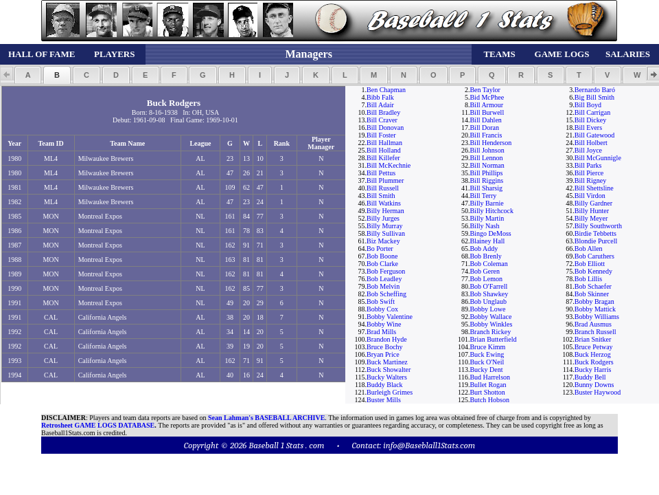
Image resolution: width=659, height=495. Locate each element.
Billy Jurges (383, 218)
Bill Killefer (383, 158)
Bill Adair (380, 105)
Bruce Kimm (487, 347)
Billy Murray (385, 226)
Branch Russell (595, 332)
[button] (27, 75)
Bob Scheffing (386, 294)
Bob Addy (484, 248)
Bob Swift (381, 301)
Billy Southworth (598, 226)
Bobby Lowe (487, 309)
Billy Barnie (486, 203)
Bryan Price (383, 354)
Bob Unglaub (488, 301)
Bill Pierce (589, 173)
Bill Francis (486, 135)
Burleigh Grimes (390, 392)
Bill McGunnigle (598, 158)
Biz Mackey (383, 241)
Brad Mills (381, 332)
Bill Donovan (385, 127)
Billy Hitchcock (491, 210)
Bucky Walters (387, 377)
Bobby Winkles (491, 324)
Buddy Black (385, 384)
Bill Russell (383, 188)
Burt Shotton (487, 392)
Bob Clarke (382, 263)
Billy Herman (385, 210)
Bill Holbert (591, 142)
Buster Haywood (598, 392)
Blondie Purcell (596, 241)
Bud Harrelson (490, 377)
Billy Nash (484, 226)
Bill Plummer (385, 180)
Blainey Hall (487, 241)
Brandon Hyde (387, 339)
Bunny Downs (594, 384)
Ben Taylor (485, 90)
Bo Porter (380, 248)
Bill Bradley (383, 112)
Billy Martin (487, 218)
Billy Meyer (591, 218)
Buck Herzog (593, 354)
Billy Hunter (592, 210)
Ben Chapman (386, 90)
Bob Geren (485, 271)
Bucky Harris (593, 369)
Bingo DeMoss (490, 233)
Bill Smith (381, 195)
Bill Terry (483, 195)
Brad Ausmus (593, 324)
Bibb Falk (380, 97)
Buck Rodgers (594, 362)
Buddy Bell (590, 377)
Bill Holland (384, 150)
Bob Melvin (383, 286)
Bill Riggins (486, 180)
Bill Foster (381, 135)
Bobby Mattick (595, 309)
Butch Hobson (489, 400)
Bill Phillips (486, 173)
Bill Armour (486, 105)
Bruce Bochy (385, 347)
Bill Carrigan (593, 112)
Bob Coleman (488, 263)
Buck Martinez (387, 362)
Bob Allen (589, 248)
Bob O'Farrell (488, 286)
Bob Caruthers (594, 256)
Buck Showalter (389, 369)
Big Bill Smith (594, 97)
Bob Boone (382, 256)
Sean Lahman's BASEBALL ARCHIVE (266, 417)
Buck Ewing (487, 354)
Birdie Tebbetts (595, 233)
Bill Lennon (486, 158)
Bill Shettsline (594, 188)
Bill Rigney (590, 180)
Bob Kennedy (593, 271)
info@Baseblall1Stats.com (429, 445)
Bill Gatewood (595, 135)
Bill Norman (487, 165)
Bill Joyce (588, 150)
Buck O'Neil (487, 362)
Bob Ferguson (386, 271)
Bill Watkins (384, 203)
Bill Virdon (590, 195)
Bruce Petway (594, 347)
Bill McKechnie (389, 165)
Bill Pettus (381, 173)
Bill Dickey (590, 120)
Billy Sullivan (386, 233)
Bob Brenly (485, 256)
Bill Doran (484, 127)
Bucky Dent (486, 369)
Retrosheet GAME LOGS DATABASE (97, 425)
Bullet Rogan (488, 384)
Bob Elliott (590, 263)
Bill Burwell (487, 112)
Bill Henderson (490, 142)
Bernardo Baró (595, 90)
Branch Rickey (490, 332)
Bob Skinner (592, 294)
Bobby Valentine (390, 316)
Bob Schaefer (593, 286)
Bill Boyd (588, 105)
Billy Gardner (593, 203)
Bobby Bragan (594, 301)
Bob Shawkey (489, 294)
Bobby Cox (382, 309)
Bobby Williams (597, 316)
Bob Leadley (384, 279)
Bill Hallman (384, 142)
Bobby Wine (384, 324)
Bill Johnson (487, 150)
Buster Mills (384, 400)
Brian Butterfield (493, 339)
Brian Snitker (593, 339)
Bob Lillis (588, 279)
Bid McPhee (487, 97)
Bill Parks (588, 165)
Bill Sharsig (486, 188)
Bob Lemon (486, 279)
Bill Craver (382, 120)
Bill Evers (588, 127)
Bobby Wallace (490, 316)
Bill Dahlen (485, 120)
